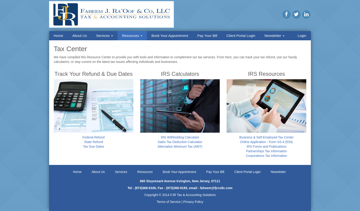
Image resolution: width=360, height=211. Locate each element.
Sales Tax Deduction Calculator (180, 142)
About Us (79, 36)
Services (104, 36)
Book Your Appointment (170, 36)
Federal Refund (93, 137)
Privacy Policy (193, 202)
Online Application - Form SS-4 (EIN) (266, 142)
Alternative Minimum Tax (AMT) (180, 146)
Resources (132, 36)
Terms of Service (169, 202)
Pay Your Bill (207, 36)
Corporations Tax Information (266, 156)
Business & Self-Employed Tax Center (266, 137)
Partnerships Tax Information (266, 151)
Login (302, 36)
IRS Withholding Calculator (180, 137)
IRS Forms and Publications (267, 146)
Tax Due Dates (93, 146)
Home (58, 36)
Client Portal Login (240, 36)
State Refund (93, 142)
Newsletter (274, 36)
